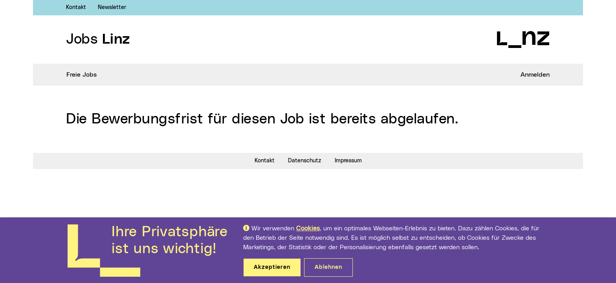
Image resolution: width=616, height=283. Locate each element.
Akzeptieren (272, 267)
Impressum (348, 161)
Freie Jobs (81, 75)
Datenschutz (304, 161)
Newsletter (112, 7)
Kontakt (76, 7)
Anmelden (535, 75)
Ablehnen (328, 267)
